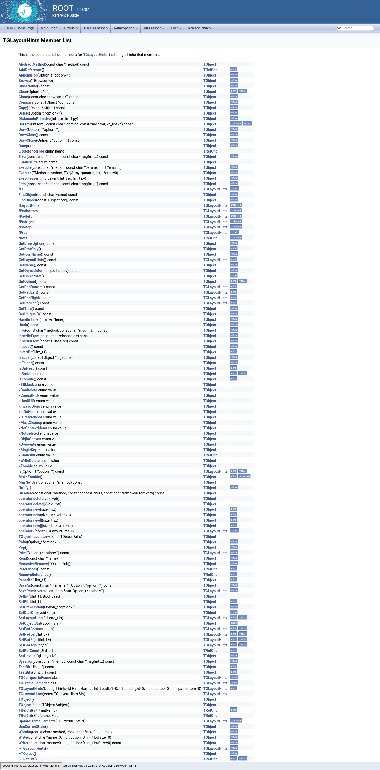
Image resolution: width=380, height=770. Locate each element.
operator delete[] (32, 504)
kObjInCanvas (30, 439)
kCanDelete (28, 390)
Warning (25, 732)
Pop (22, 547)
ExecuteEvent (30, 178)
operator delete (31, 499)
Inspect (25, 347)
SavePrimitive (30, 591)
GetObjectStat (30, 276)
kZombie (26, 466)
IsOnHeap (27, 368)
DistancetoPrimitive (35, 119)
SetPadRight (29, 640)
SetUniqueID (29, 656)
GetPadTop (27, 303)
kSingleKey (28, 450)
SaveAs (25, 585)
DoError (25, 124)
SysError (26, 661)
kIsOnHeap (27, 412)
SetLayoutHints (31, 618)
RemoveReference (33, 575)
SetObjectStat (30, 623)
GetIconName (30, 254)
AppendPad (28, 75)
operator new (29, 509)
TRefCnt (210, 70)
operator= (26, 531)
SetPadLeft (28, 634)
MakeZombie (29, 477)
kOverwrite (27, 444)
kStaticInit (27, 455)
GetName (26, 265)
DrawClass (27, 135)
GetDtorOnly (29, 249)
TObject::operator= (34, 537)
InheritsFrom (29, 336)
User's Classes (96, 28)
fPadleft (25, 216)
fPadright (26, 222)
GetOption (27, 281)
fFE (21, 189)
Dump (23, 146)
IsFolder (25, 363)
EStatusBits (28, 162)
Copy (23, 108)
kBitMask (26, 385)
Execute (25, 167)
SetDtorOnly (28, 613)
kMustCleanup (30, 423)
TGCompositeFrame (35, 678)
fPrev (23, 233)
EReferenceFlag (31, 151)
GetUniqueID (29, 314)
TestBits (25, 672)
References (28, 569)
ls (20, 471)
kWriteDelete (29, 461)
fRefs (23, 238)
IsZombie (26, 379)
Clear (23, 91)
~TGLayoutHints (32, 748)
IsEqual (25, 357)
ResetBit (25, 580)
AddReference (30, 70)
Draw (23, 129)
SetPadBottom (30, 629)
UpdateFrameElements (37, 721)
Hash (23, 325)
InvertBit (26, 352)
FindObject (27, 195)
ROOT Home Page (20, 28)
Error (23, 157)
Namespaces (126, 29)
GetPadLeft (28, 292)
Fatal (23, 184)
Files (177, 29)
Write (23, 737)
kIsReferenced (30, 417)
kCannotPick (29, 395)
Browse (25, 81)
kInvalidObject (30, 406)
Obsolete (26, 493)
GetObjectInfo (30, 271)
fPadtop (25, 227)
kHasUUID (27, 401)
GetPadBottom (30, 287)
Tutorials (71, 28)
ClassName (28, 86)
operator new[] (30, 520)
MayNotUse (28, 482)
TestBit (24, 667)
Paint (23, 542)
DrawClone (27, 140)
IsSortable (27, 374)
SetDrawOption (31, 607)
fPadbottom (28, 211)
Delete (24, 113)
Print (22, 553)
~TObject (26, 754)
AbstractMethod (32, 64)
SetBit (23, 596)
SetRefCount (29, 651)
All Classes (155, 29)
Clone (23, 97)
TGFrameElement (33, 683)
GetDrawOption (31, 243)
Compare (26, 102)
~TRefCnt (26, 759)
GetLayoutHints (31, 260)
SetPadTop (27, 645)
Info (22, 330)
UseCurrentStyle (32, 727)
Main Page (49, 28)
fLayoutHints (29, 205)
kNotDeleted (29, 433)
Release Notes (199, 28)
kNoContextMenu (33, 428)
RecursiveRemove (33, 564)
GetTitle (25, 309)
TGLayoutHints (95, 54)
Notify (23, 488)
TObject (209, 64)
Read (23, 558)
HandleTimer (29, 319)
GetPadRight (29, 298)
